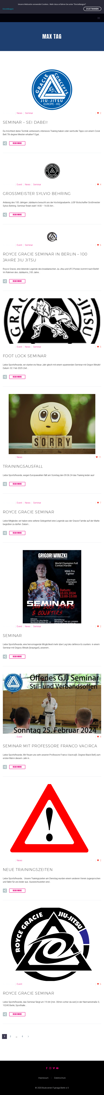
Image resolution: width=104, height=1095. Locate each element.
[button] (5, 143)
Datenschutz (60, 1078)
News (19, 113)
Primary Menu (99, 18)
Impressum (43, 1078)
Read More (17, 143)
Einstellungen (8, 9)
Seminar (29, 113)
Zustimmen (92, 9)
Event (19, 184)
